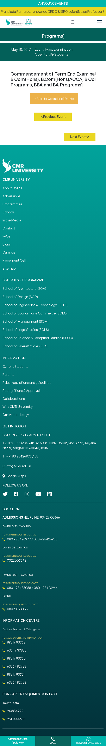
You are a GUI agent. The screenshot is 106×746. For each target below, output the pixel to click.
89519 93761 (13, 674)
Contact (8, 228)
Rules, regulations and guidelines (26, 383)
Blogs (6, 244)
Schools (8, 212)
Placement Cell (14, 260)
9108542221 (13, 711)
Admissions (11, 196)
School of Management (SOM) (25, 321)
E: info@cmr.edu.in (16, 466)
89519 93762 (13, 642)
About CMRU (12, 188)
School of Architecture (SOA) (24, 288)
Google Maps (14, 476)
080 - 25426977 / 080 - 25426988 (29, 539)
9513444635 (13, 719)
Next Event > (79, 137)
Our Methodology (15, 415)
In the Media (11, 220)
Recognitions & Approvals (21, 391)
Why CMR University (17, 407)
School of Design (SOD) (20, 297)
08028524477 (15, 609)
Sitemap (9, 268)
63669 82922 (14, 682)
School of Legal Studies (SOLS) (25, 330)
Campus (8, 252)
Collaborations (13, 399)
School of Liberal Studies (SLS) (25, 346)
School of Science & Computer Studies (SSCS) (37, 338)
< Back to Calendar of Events (54, 98)
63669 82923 (14, 666)
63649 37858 (14, 650)
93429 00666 (50, 517)
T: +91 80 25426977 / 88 (20, 456)
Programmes (12, 204)
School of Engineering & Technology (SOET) (35, 305)
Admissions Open (17, 741)
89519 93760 (14, 658)
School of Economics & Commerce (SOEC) (35, 313)
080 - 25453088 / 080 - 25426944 (30, 588)
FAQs (6, 236)
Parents (8, 374)
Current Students (15, 366)
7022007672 (14, 560)
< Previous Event (53, 117)
